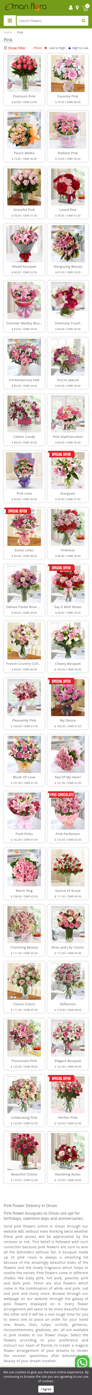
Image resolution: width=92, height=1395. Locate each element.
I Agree (46, 1389)
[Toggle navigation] (10, 20)
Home (8, 32)
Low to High (54, 48)
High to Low (78, 48)
